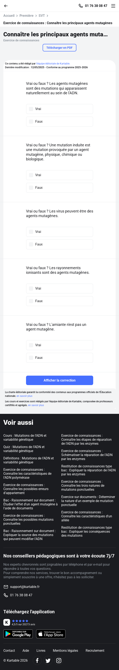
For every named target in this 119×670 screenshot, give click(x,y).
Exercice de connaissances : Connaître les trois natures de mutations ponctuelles (82, 486)
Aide (25, 651)
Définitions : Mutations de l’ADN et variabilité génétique (28, 460)
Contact (9, 651)
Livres (41, 651)
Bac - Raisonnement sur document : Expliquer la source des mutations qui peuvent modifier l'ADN (29, 535)
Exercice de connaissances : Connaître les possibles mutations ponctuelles (28, 520)
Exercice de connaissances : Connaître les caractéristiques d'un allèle (86, 516)
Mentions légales (65, 651)
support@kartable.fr (24, 587)
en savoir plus (24, 396)
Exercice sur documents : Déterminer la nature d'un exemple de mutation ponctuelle (88, 501)
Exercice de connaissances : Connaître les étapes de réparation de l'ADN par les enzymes (86, 440)
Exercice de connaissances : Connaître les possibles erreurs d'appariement (25, 489)
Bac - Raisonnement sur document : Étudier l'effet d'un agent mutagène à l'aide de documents (30, 504)
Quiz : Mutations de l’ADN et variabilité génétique (23, 449)
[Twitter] (47, 660)
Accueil (8, 16)
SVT (42, 16)
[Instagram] (58, 660)
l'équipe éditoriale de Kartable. (53, 63)
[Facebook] (37, 660)
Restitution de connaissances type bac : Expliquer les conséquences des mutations (86, 532)
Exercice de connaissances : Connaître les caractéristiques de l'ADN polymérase (27, 474)
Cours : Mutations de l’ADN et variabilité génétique (24, 438)
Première (27, 16)
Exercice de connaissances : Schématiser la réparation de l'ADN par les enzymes (86, 455)
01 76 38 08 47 (96, 6)
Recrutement (95, 651)
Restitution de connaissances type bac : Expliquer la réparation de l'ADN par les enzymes (88, 470)
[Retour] (7, 6)
